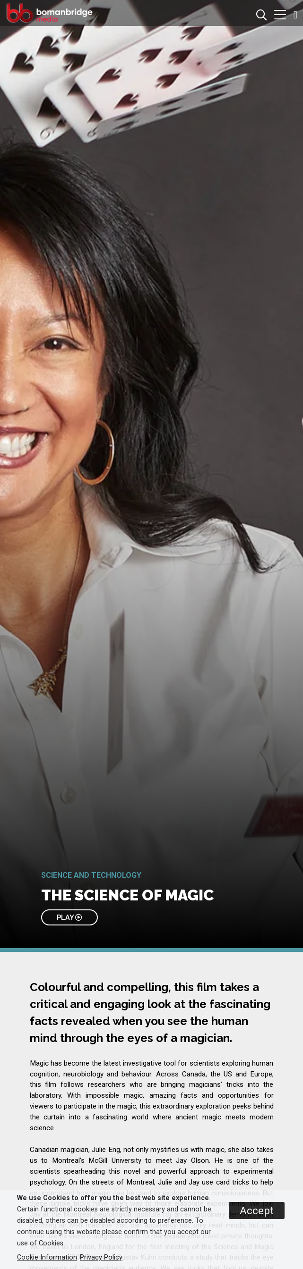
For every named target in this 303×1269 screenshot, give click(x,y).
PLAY (69, 917)
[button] (280, 16)
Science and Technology (91, 875)
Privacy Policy (101, 1257)
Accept (257, 1210)
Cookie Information (47, 1257)
